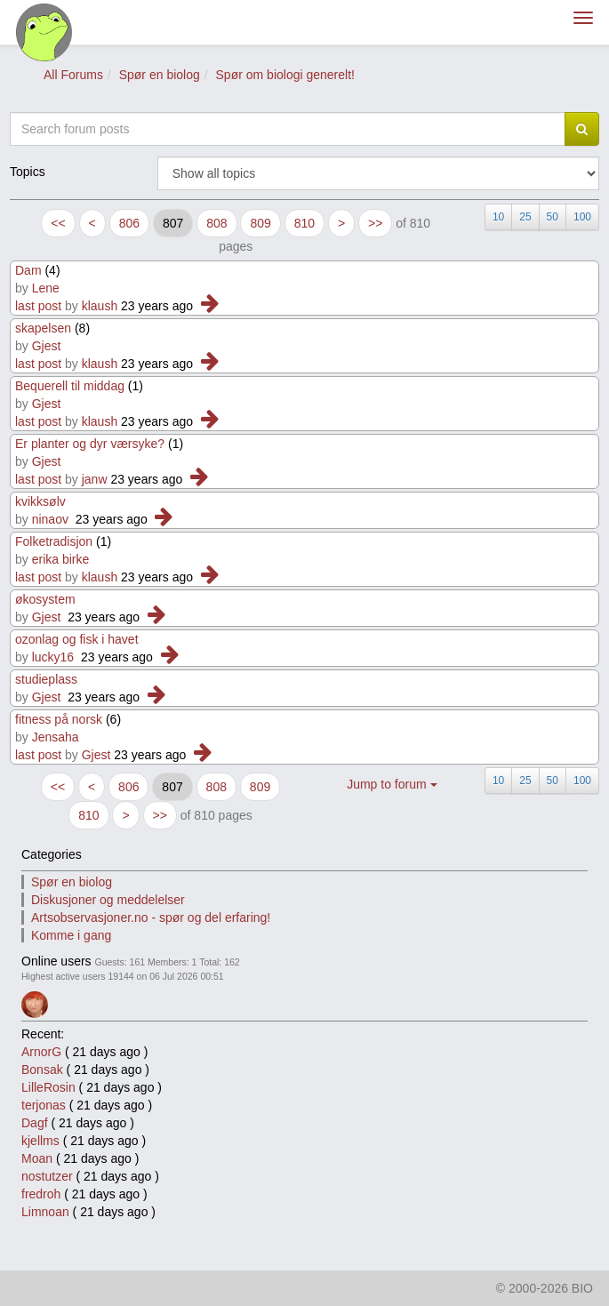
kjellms (40, 1141)
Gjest (46, 346)
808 (216, 223)
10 (498, 217)
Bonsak (42, 1069)
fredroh (40, 1194)
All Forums (73, 75)
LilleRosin (48, 1087)
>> (375, 223)
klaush (99, 306)
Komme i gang (71, 935)
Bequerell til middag (69, 386)
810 (304, 223)
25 (525, 217)
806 (129, 223)
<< (58, 223)
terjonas (43, 1105)
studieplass (46, 679)
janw (95, 479)
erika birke (61, 559)
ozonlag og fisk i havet (77, 639)
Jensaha (55, 737)
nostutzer (47, 1176)
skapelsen (43, 328)
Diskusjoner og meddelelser (108, 900)
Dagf (34, 1123)
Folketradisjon (53, 541)
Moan (36, 1158)
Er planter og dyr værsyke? (89, 444)
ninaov (50, 519)
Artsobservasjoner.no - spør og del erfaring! (150, 917)
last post (38, 306)
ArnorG (41, 1052)
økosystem (45, 599)
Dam (28, 270)
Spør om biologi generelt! (285, 75)
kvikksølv (40, 501)
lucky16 (53, 657)
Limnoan (45, 1212)
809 (260, 223)
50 (552, 217)
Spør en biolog (159, 75)
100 (582, 217)
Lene (46, 288)
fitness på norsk (58, 719)
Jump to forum (392, 784)
